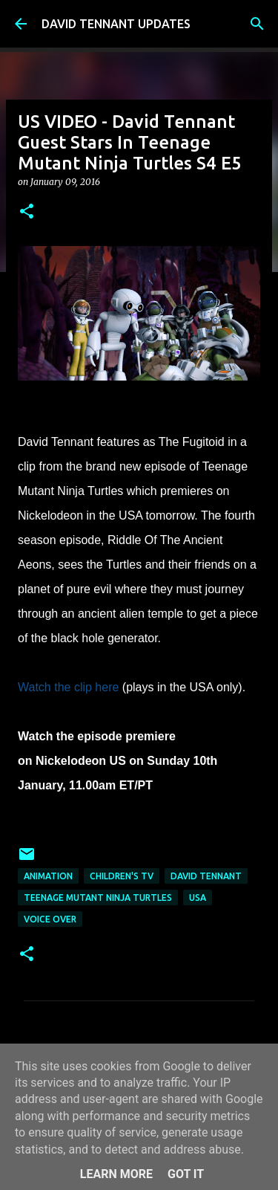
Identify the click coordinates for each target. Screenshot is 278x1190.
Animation (48, 876)
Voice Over (50, 919)
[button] (27, 212)
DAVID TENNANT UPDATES (116, 23)
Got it (186, 1174)
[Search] (257, 24)
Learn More (116, 1174)
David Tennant (206, 876)
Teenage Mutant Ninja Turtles (98, 897)
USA (197, 897)
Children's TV (121, 876)
